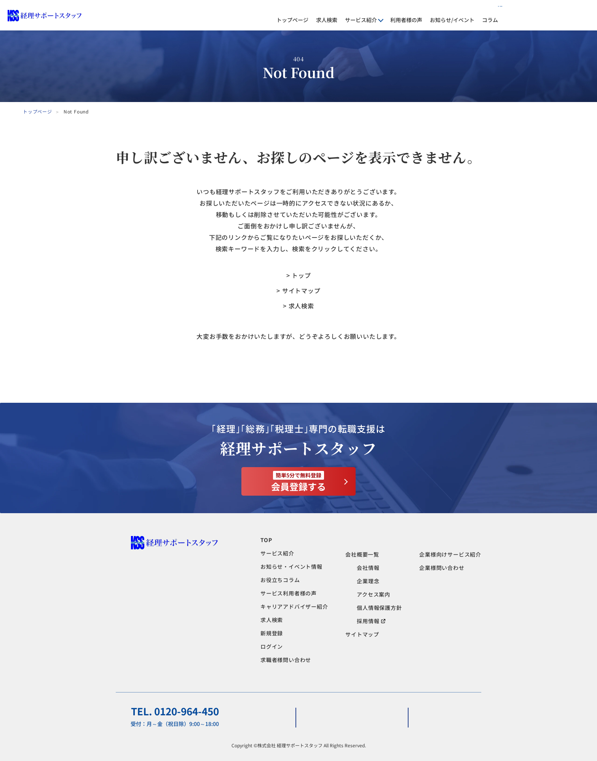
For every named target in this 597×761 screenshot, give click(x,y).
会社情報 (368, 567)
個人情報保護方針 (379, 607)
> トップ (298, 275)
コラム (490, 20)
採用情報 (371, 621)
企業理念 (368, 581)
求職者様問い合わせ (285, 660)
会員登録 (580, 15)
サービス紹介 (277, 553)
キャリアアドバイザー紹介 (294, 606)
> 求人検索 (298, 305)
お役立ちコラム (280, 580)
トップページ (292, 20)
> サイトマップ (298, 290)
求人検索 (326, 20)
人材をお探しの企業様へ (473, 9)
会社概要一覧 (362, 554)
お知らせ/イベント (452, 20)
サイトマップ (362, 634)
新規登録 (271, 633)
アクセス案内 (373, 594)
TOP (266, 540)
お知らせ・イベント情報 (291, 566)
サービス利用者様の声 (288, 593)
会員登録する (298, 482)
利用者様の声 (406, 20)
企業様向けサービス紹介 (450, 554)
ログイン (533, 15)
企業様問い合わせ (441, 567)
